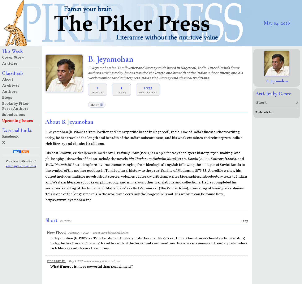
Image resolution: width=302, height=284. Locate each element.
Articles (10, 63)
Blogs (7, 97)
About (7, 79)
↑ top (244, 221)
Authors (10, 91)
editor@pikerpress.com (21, 166)
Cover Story (13, 57)
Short (96, 105)
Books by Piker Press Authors (15, 106)
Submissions (13, 114)
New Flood (56, 232)
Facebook (10, 136)
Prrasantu (56, 260)
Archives (10, 85)
